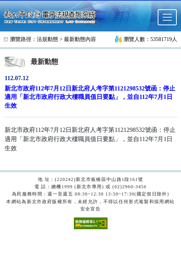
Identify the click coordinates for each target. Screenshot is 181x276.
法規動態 (47, 39)
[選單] (167, 17)
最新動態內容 (80, 39)
